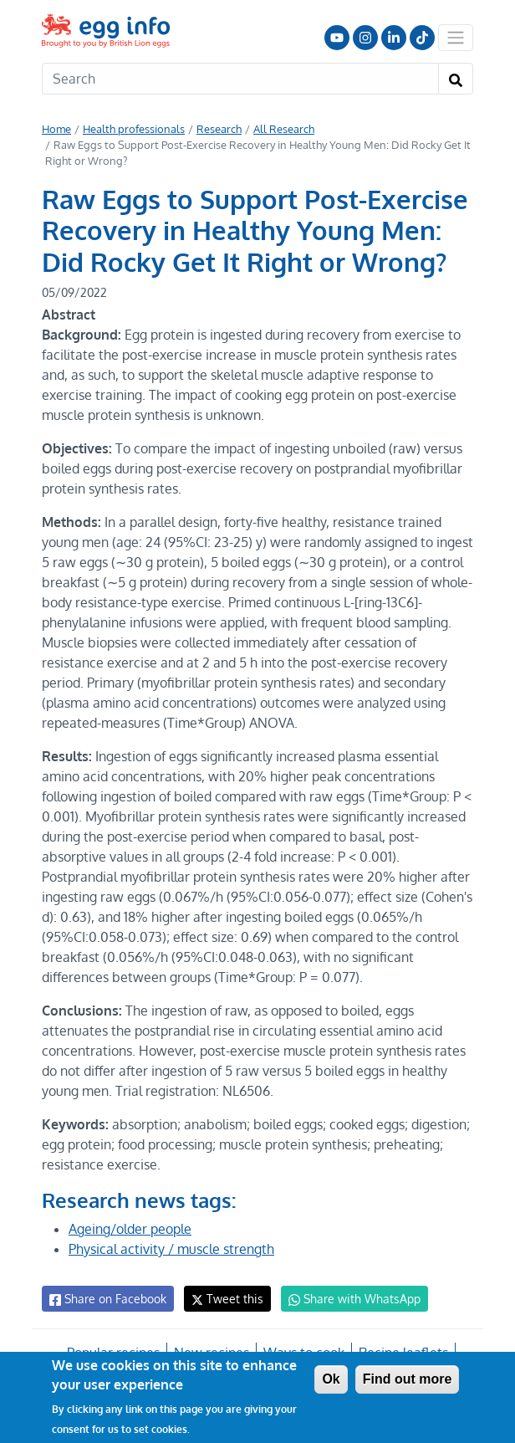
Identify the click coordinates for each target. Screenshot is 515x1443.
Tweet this (223, 1299)
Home (56, 129)
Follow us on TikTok (422, 37)
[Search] (240, 79)
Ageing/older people (131, 1228)
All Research (278, 129)
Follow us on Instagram (365, 37)
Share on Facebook (106, 1299)
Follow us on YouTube (336, 37)
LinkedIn (393, 37)
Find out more (407, 1379)
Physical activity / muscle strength (170, 1249)
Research (215, 129)
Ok (330, 1379)
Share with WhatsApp (346, 1299)
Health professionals (132, 129)
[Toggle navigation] (455, 37)
